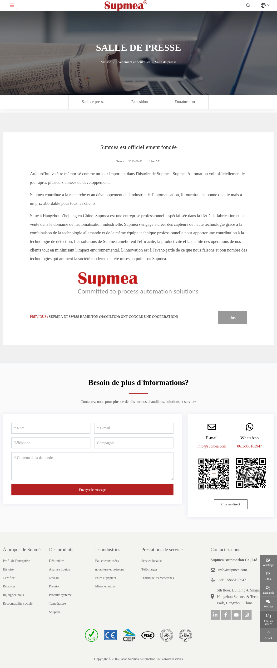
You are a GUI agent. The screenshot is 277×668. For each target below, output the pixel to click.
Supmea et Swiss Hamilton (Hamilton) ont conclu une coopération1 (113, 317)
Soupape (54, 612)
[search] (247, 5)
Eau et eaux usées (107, 561)
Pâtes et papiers (105, 578)
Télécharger (149, 569)
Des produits (61, 549)
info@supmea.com (212, 446)
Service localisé (151, 561)
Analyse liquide (59, 569)
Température (57, 603)
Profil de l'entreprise (16, 561)
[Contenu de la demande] (92, 466)
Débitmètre (56, 561)
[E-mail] (133, 428)
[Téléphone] (50, 442)
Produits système (60, 595)
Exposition (139, 102)
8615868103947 (249, 446)
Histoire (8, 569)
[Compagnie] (133, 442)
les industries (107, 549)
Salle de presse (93, 102)
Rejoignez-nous (13, 595)
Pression (54, 586)
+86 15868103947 (232, 580)
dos (232, 317)
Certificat (9, 578)
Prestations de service (162, 549)
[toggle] (12, 5)
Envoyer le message (92, 490)
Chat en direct (230, 504)
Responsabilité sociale (18, 603)
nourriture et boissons (109, 569)
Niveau (54, 578)
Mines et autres (105, 586)
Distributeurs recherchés (157, 578)
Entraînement (185, 102)
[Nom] (50, 428)
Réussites (9, 586)
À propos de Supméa (23, 549)
